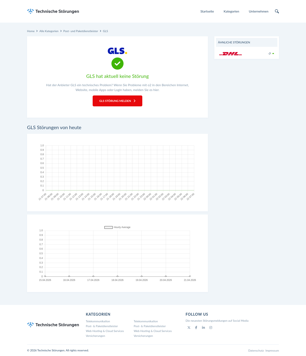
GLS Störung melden (117, 101)
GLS (105, 31)
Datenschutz (256, 350)
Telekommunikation (98, 321)
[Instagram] (210, 327)
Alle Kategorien (48, 31)
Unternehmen (258, 11)
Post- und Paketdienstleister (80, 31)
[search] (277, 11)
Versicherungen (95, 335)
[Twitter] (189, 327)
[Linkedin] (203, 327)
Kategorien (231, 11)
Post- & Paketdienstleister (102, 326)
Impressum (272, 350)
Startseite (207, 11)
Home (31, 31)
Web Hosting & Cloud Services (105, 331)
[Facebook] (196, 327)
